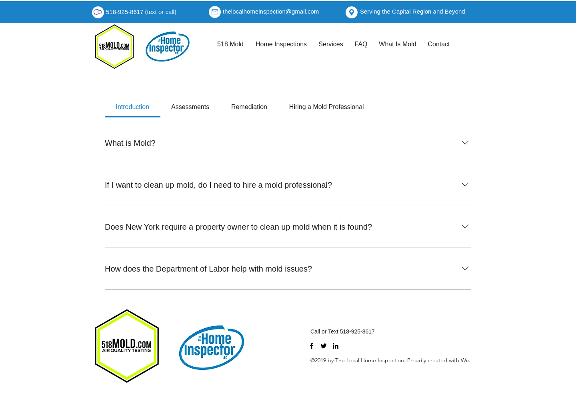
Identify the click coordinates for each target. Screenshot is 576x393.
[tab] (132, 107)
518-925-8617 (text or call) (141, 11)
